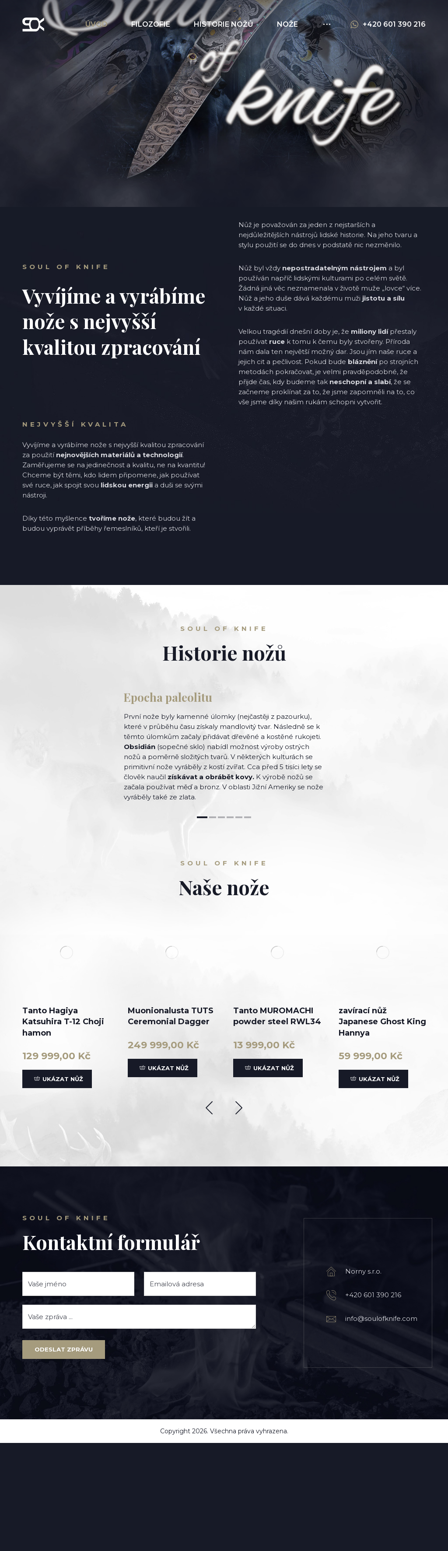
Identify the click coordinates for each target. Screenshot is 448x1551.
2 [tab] (212, 925)
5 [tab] (238, 925)
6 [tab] (247, 925)
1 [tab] (202, 925)
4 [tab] (230, 925)
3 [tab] (221, 925)
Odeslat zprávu (64, 1457)
